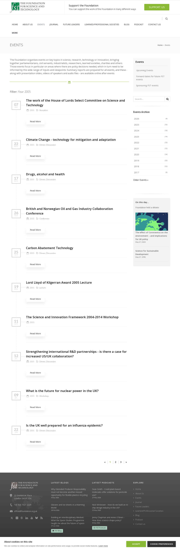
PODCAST (138, 24)
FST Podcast (100, 528)
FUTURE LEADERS (71, 24)
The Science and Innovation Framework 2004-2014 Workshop (72, 317)
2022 (150, 142)
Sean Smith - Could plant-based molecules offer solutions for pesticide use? (109, 492)
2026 (150, 118)
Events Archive (141, 112)
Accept (136, 544)
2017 (150, 172)
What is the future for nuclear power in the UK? (62, 391)
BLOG (126, 24)
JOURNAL (54, 24)
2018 (150, 166)
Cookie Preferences (161, 544)
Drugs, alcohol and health (45, 174)
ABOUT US (28, 24)
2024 (150, 130)
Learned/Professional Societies (149, 511)
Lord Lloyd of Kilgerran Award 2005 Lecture (59, 282)
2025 (150, 124)
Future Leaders (142, 506)
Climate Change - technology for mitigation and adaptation (71, 139)
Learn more (103, 546)
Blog (137, 515)
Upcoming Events (144, 70)
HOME (15, 24)
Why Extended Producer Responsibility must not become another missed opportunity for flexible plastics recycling (69, 492)
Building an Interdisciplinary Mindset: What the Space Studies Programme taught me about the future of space (67, 520)
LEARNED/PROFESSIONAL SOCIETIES (102, 24)
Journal (138, 502)
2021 (150, 148)
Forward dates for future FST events (150, 78)
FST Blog (57, 531)
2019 (150, 160)
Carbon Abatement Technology (49, 248)
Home (160, 45)
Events (139, 62)
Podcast (139, 519)
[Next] (126, 462)
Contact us (140, 524)
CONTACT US (154, 24)
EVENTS (41, 24)
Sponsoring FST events (147, 85)
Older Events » (140, 180)
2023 (150, 136)
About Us (139, 493)
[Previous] (105, 462)
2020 (150, 154)
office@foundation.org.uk (25, 511)
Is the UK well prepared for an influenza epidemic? (64, 425)
